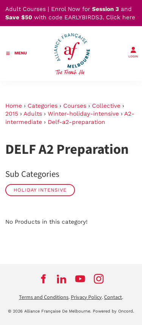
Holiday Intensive (40, 190)
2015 (11, 113)
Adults (32, 113)
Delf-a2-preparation (76, 122)
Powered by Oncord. (113, 311)
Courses (74, 105)
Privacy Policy (86, 297)
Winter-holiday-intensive (83, 113)
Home (13, 105)
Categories (43, 105)
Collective (106, 105)
